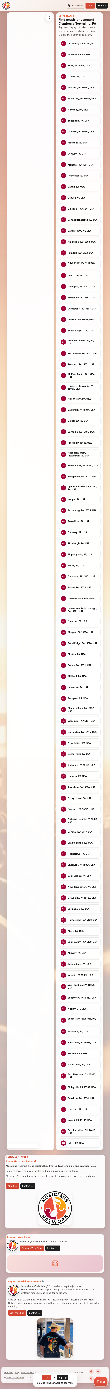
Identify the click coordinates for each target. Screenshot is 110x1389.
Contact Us (27, 1185)
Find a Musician (28, 1372)
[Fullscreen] (48, 17)
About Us (12, 1185)
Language (75, 5)
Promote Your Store (32, 1248)
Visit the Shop (17, 1312)
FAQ (17, 1372)
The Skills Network (15, 1377)
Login (90, 5)
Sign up (102, 5)
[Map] (101, 1381)
